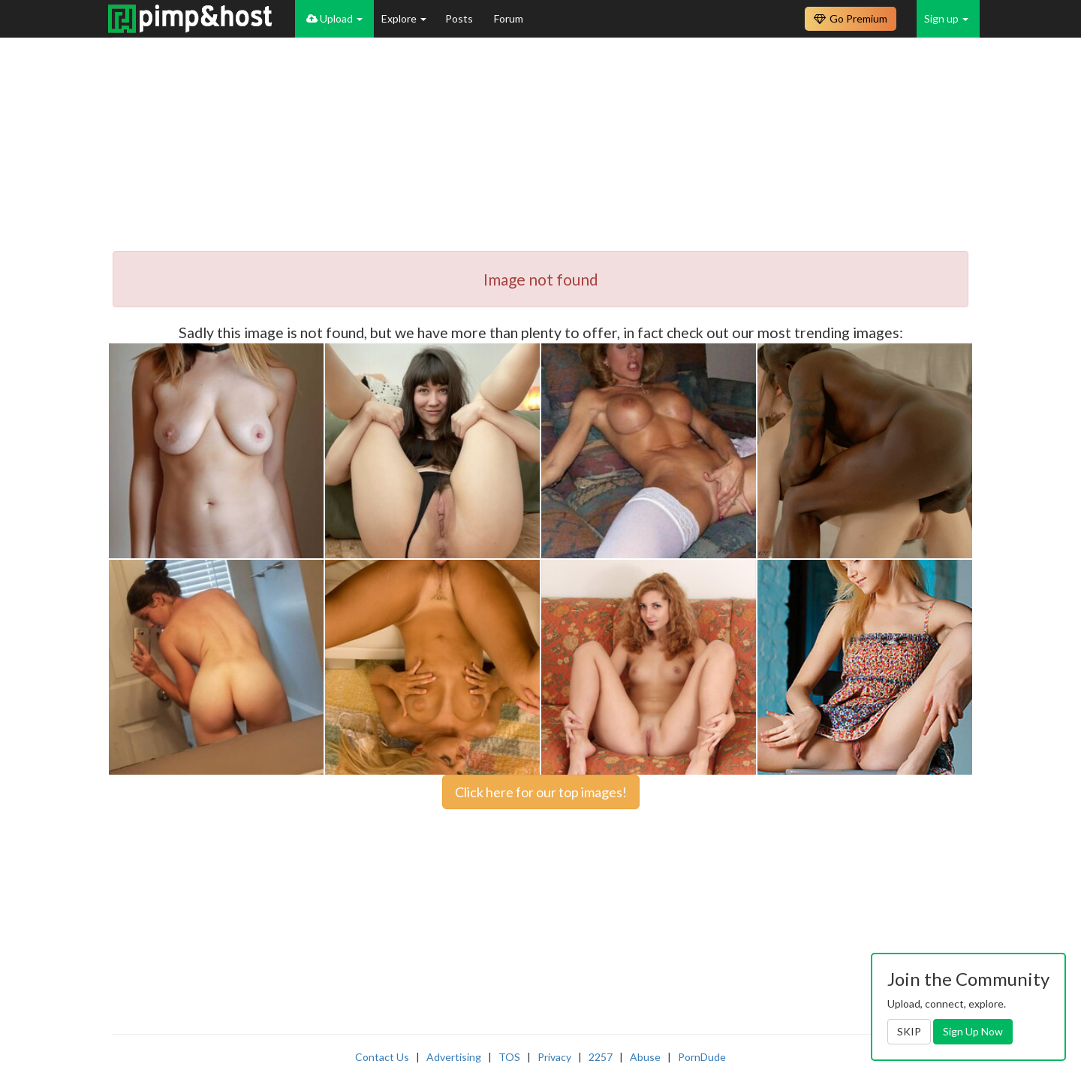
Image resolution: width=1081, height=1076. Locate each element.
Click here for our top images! (541, 792)
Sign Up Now (973, 1031)
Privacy (554, 1056)
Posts (460, 18)
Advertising (453, 1056)
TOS (509, 1056)
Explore (403, 18)
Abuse (645, 1056)
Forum (508, 18)
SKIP (909, 1031)
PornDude (702, 1056)
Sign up (946, 18)
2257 (601, 1056)
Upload (334, 18)
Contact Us (382, 1056)
